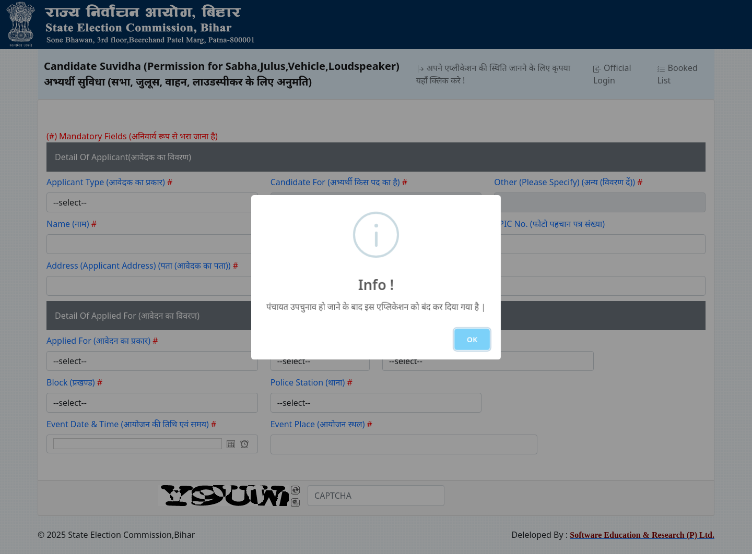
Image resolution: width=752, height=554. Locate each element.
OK (472, 339)
